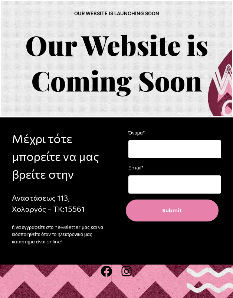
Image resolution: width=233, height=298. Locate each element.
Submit (172, 210)
